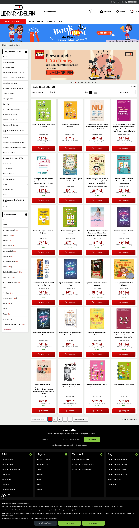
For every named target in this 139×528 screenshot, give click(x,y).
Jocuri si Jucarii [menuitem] (8, 93)
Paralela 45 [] (9, 256)
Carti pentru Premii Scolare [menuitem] (12, 109)
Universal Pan (7, 319)
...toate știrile (112, 484)
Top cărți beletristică (114, 479)
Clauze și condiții (7, 459)
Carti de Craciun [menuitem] (8, 174)
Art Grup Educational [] (12, 282)
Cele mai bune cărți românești (117, 464)
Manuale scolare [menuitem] (8, 62)
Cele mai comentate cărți (80, 459)
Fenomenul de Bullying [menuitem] (10, 125)
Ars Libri (95, 396)
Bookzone (95, 134)
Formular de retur (42, 464)
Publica (42, 186)
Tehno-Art (122, 186)
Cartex (68, 340)
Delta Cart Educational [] (12, 272)
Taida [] (6, 314)
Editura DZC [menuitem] (7, 137)
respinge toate (69, 523)
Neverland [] (8, 235)
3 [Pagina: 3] (59, 419)
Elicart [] (7, 303)
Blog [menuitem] (60, 21)
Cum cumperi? (6, 474)
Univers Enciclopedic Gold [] (13, 324)
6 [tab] (89, 82)
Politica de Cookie (7, 464)
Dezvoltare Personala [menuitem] (10, 83)
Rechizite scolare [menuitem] (8, 57)
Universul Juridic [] (10, 230)
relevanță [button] (52, 92)
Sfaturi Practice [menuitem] (8, 189)
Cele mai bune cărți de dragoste (118, 459)
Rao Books (42, 134)
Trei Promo (122, 340)
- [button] (26, 52)
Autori (39, 484)
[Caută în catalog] (89, 11)
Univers (122, 288)
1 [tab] (72, 82)
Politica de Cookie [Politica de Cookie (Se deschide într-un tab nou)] (117, 506)
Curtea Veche (122, 134)
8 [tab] (96, 82)
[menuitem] (13, 21)
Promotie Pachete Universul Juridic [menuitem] (14, 147)
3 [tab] (79, 82)
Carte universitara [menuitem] (9, 153)
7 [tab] (92, 82)
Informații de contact (44, 459)
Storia (95, 340)
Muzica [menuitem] (5, 184)
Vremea (68, 396)
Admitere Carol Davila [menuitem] (10, 120)
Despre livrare (6, 479)
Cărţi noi (39, 469)
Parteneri (40, 489)
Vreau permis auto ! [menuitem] (9, 99)
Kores (5, 309)
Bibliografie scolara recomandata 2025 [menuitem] (14, 131)
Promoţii (39, 474)
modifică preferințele (45, 523)
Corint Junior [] (9, 246)
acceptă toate (93, 523)
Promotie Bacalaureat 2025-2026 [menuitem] (14, 78)
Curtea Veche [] (9, 251)
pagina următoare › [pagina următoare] (80, 419)
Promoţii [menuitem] (40, 21)
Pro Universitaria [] (10, 261)
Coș (134, 11)
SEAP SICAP (6, 494)
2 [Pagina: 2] (54, 419)
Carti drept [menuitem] (6, 104)
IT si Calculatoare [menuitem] (9, 179)
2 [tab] (75, 82)
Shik (4, 288)
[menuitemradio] (91, 92)
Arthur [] (7, 267)
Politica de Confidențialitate (11, 469)
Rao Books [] (9, 277)
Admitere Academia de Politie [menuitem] (13, 88)
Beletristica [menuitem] (7, 163)
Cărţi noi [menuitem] (31, 21)
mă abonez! (92, 439)
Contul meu (106, 11)
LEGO (5, 225)
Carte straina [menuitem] (7, 168)
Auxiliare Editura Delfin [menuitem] (10, 114)
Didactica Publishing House (95, 186)
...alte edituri (7, 330)
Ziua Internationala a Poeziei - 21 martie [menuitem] (14, 200)
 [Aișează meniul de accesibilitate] (3, 496)
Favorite (121, 11)
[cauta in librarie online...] (64, 11)
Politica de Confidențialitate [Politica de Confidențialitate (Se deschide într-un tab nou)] (118, 513)
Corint (95, 238)
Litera (68, 186)
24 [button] (132, 92)
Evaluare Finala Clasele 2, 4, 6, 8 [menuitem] (13, 72)
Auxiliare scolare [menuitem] (8, 67)
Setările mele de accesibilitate (82, 469)
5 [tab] (85, 82)
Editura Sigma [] (10, 298)
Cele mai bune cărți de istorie (117, 474)
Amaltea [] (8, 293)
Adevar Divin (41, 288)
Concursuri (5, 484)
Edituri (39, 479)
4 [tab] (82, 82)
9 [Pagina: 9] (69, 419)
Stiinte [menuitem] (5, 195)
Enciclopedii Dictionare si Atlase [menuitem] (13, 158)
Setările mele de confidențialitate (83, 464)
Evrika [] (7, 240)
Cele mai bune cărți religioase (117, 469)
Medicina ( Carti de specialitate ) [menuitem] (13, 142)
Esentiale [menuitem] (6, 207)
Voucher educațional (8, 489)
